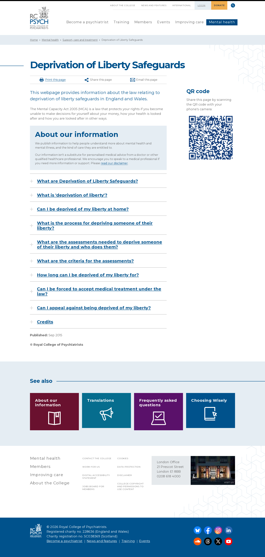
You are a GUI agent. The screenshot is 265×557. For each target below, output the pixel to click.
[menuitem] (87, 22)
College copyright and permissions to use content (130, 486)
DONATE (219, 5)
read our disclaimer (114, 163)
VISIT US (229, 482)
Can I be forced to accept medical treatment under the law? (99, 291)
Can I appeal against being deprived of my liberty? (94, 307)
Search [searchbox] (233, 5)
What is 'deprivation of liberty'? (72, 195)
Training (121, 22)
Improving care (189, 22)
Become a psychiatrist (87, 22)
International (181, 5)
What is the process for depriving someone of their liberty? (95, 226)
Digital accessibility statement (96, 476)
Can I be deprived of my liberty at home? (83, 209)
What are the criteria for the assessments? (85, 261)
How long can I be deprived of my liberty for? (88, 275)
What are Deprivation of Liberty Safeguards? (87, 181)
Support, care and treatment (80, 39)
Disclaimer (124, 475)
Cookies (122, 458)
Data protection (129, 466)
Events (163, 22)
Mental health (222, 22)
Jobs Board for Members (93, 487)
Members (143, 22)
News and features (154, 5)
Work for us (91, 466)
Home (34, 39)
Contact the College (96, 458)
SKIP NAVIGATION (104, 4)
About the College (122, 5)
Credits (45, 321)
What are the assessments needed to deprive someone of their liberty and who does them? (99, 244)
